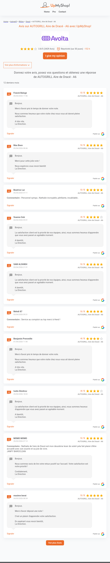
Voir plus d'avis (55, 542)
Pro (54, 12)
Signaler (10, 133)
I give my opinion (55, 55)
